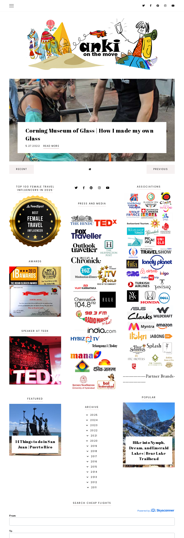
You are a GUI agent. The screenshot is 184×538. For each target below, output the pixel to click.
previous (160, 169)
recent (21, 169)
